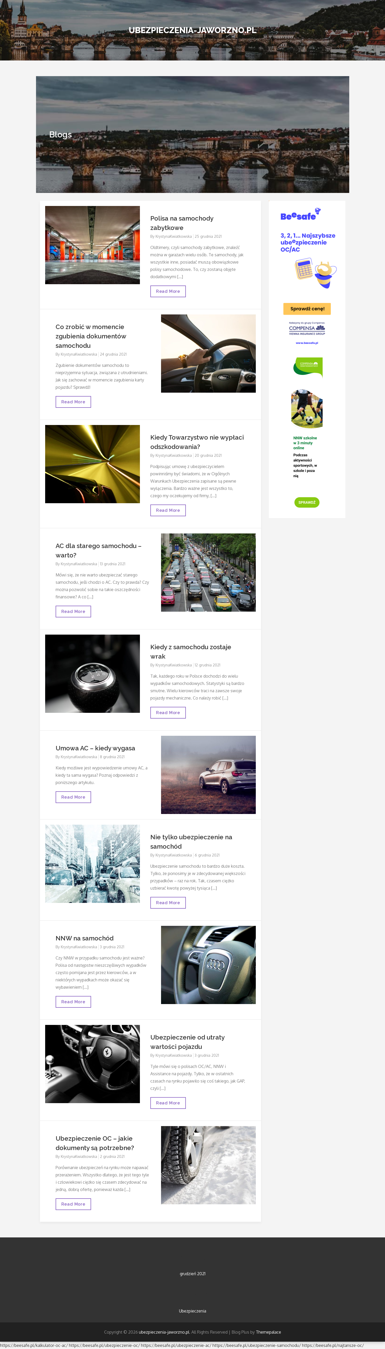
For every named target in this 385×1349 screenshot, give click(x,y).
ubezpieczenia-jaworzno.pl (193, 30)
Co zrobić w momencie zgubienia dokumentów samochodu (91, 336)
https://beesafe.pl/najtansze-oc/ (333, 1345)
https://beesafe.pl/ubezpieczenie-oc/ (104, 1345)
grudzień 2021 (192, 1273)
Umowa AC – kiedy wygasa (95, 748)
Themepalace (268, 1332)
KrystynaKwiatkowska (174, 236)
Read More (169, 293)
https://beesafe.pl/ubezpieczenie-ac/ (176, 1345)
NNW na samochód (85, 938)
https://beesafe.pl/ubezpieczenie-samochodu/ (256, 1345)
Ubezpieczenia (192, 1311)
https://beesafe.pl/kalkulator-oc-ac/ (34, 1345)
